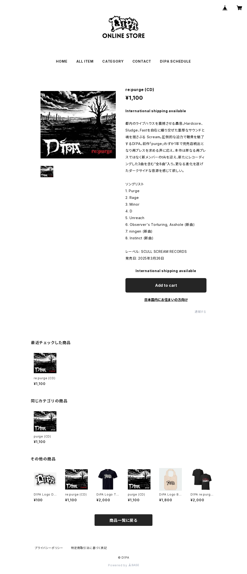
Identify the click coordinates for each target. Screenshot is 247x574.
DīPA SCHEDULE (175, 61)
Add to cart (166, 285)
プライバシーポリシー (49, 548)
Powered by (123, 565)
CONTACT (141, 61)
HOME (61, 61)
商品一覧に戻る (123, 520)
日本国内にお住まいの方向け (166, 300)
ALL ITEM (85, 61)
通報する (200, 311)
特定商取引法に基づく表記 (89, 548)
